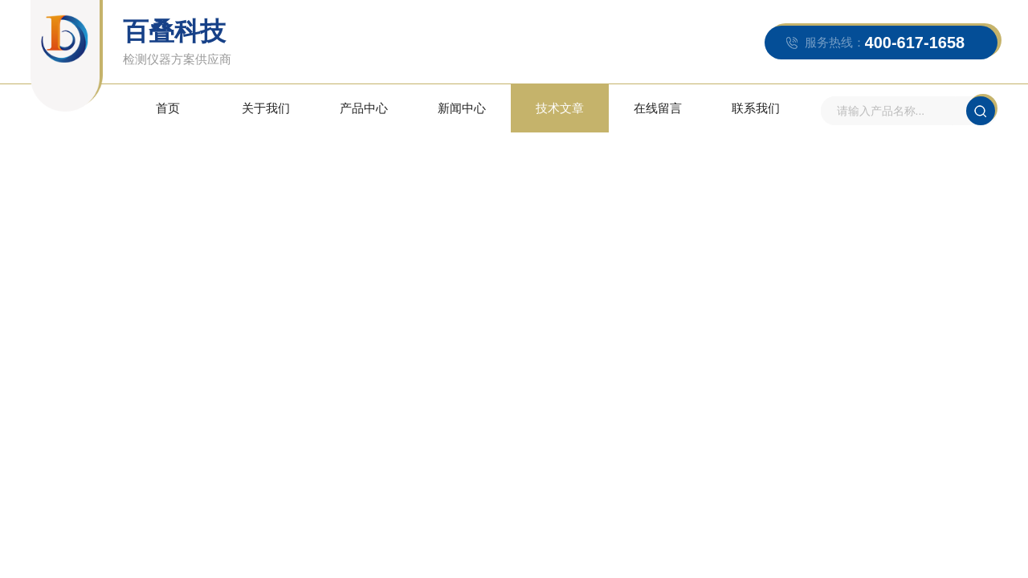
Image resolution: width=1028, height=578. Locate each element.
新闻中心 (462, 108)
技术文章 (560, 108)
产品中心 (364, 108)
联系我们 (756, 108)
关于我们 (266, 108)
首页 (168, 108)
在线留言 (658, 108)
